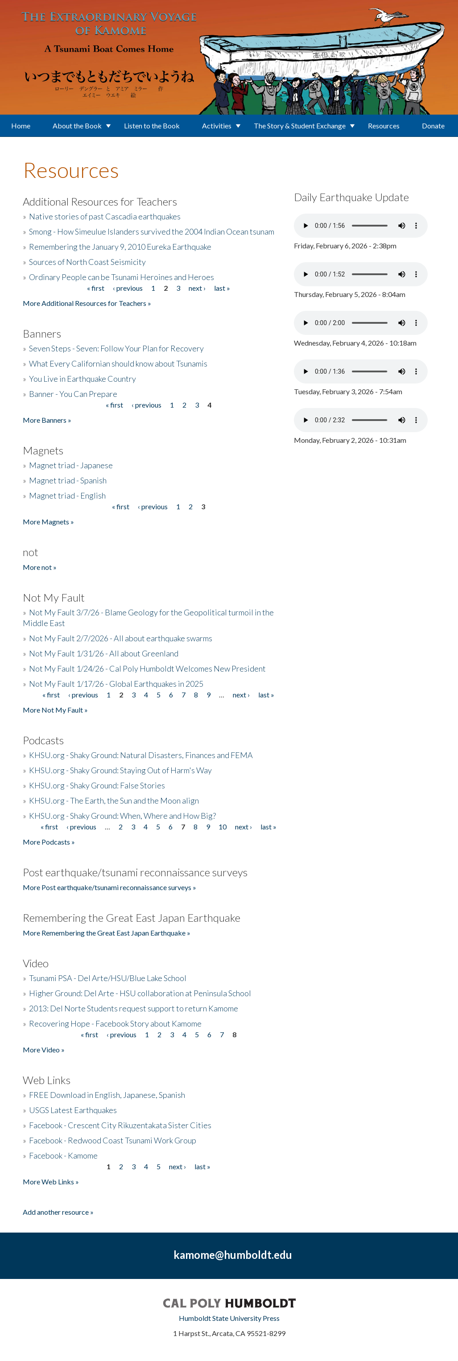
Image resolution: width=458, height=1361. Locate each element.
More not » (40, 567)
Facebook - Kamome (63, 1155)
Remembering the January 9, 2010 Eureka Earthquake (120, 247)
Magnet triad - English (67, 495)
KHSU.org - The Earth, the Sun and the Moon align (114, 800)
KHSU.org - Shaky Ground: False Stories (97, 785)
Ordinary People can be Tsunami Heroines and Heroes (121, 277)
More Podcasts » (49, 841)
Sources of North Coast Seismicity (87, 262)
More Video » (44, 1049)
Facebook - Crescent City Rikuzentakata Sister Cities (120, 1125)
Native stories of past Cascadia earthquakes (105, 216)
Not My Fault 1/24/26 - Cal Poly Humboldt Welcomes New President (147, 668)
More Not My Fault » (55, 709)
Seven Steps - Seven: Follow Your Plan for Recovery (116, 348)
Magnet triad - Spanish (68, 480)
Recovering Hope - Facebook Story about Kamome (115, 1023)
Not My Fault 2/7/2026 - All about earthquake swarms (120, 638)
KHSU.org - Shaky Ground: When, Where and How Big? (122, 816)
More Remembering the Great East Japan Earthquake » (106, 932)
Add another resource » (58, 1212)
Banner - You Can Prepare (73, 394)
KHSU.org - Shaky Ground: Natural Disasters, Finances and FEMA (141, 755)
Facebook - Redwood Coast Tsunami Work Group (112, 1140)
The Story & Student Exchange (300, 125)
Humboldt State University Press (229, 1318)
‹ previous (128, 288)
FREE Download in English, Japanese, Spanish (107, 1095)
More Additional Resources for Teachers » (87, 303)
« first (95, 288)
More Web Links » (51, 1181)
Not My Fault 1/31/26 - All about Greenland (103, 653)
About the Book (77, 125)
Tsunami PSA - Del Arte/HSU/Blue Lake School (107, 978)
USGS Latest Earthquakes (73, 1110)
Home (20, 125)
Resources (384, 125)
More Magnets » (48, 521)
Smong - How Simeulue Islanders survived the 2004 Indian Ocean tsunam (151, 231)
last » (222, 288)
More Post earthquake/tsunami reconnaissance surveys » (109, 887)
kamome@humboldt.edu (232, 1254)
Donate (433, 125)
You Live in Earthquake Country (82, 379)
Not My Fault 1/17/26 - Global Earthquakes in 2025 (116, 684)
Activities (216, 125)
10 (223, 826)
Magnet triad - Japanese (71, 465)
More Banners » (47, 420)
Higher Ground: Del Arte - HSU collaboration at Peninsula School (140, 993)
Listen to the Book (152, 125)
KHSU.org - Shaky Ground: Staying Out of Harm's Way (120, 770)
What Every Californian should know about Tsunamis (118, 363)
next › (197, 288)
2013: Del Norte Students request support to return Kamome (133, 1008)
